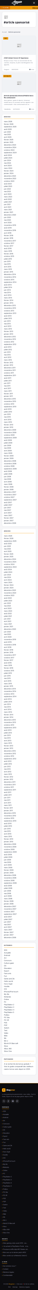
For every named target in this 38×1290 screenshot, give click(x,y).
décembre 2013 (10, 305)
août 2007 (8, 502)
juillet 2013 (8, 318)
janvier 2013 (8, 334)
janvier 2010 (8, 427)
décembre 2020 (10, 215)
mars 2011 (8, 391)
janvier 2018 (8, 238)
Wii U (6, 1041)
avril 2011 (7, 388)
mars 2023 (8, 197)
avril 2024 (8, 166)
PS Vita (7, 1017)
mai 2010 (7, 417)
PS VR (6, 1020)
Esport (6, 971)
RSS (9, 1287)
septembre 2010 (10, 407)
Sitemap (15, 1287)
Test (5, 38)
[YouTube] (13, 1101)
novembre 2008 (10, 464)
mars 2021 (8, 210)
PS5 (5, 1023)
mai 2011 (7, 386)
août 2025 (8, 129)
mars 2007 (8, 515)
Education (8, 968)
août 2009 (8, 440)
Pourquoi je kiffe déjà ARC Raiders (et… (16, 1249)
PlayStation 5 (9, 1012)
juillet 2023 (8, 186)
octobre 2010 (9, 404)
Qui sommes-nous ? (9, 1266)
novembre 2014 (10, 277)
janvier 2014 (8, 303)
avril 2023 (7, 194)
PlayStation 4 (9, 1010)
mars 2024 (8, 168)
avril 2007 (8, 513)
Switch (6, 1028)
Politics (6, 1015)
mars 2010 (8, 422)
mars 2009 (8, 453)
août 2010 (8, 409)
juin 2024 (7, 160)
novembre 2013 (10, 308)
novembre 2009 (10, 432)
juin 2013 (7, 321)
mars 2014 (8, 298)
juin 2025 (7, 132)
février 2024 (8, 171)
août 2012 (7, 347)
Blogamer (12, 1284)
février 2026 (8, 124)
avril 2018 (7, 233)
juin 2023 (7, 189)
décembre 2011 (10, 368)
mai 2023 (7, 191)
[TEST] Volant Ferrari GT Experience (16, 58)
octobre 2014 (9, 280)
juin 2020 (7, 217)
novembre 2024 (10, 147)
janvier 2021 (8, 212)
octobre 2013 (9, 311)
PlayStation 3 (9, 1007)
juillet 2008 (8, 474)
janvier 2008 (8, 489)
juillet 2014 (8, 287)
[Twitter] (4, 1101)
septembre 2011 (10, 375)
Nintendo (7, 997)
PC (5, 1002)
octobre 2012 (9, 342)
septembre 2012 (10, 344)
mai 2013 (7, 324)
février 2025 (8, 140)
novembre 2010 (10, 401)
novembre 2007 (10, 495)
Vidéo (6, 1033)
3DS (5, 950)
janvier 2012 (8, 365)
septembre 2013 (10, 313)
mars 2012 (8, 360)
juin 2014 (7, 290)
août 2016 (8, 248)
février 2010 (8, 425)
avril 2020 (8, 223)
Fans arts (7, 973)
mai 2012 (7, 355)
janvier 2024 (8, 173)
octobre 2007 (9, 497)
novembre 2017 (10, 241)
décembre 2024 (10, 145)
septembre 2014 (10, 282)
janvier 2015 (8, 272)
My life (6, 994)
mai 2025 (7, 134)
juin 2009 (7, 445)
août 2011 (7, 378)
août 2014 (8, 285)
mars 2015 (8, 269)
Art (5, 958)
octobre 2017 (9, 243)
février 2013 (8, 331)
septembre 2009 (10, 438)
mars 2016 (8, 251)
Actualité (7, 76)
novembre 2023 (10, 178)
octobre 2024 (9, 150)
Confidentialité (7, 1275)
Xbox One (8, 1051)
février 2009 (8, 456)
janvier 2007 (8, 521)
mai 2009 (7, 448)
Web (5, 1036)
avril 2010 (7, 420)
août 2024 (8, 155)
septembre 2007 (10, 500)
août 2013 (7, 316)
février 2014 (8, 300)
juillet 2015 (8, 259)
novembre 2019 (10, 225)
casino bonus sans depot (13, 1069)
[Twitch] (17, 1101)
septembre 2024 (10, 153)
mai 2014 (7, 292)
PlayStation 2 (9, 1005)
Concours (8, 960)
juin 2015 (7, 261)
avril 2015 (7, 267)
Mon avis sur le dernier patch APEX (14, 1252)
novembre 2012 (10, 339)
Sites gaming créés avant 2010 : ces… (15, 1243)
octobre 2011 (9, 373)
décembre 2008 (10, 461)
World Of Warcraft (11, 1043)
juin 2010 (7, 414)
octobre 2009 (9, 435)
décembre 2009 (10, 430)
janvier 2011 (8, 396)
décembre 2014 (10, 274)
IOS (5, 989)
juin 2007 (7, 508)
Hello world (8, 981)
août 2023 (8, 184)
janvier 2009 (8, 458)
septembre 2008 (10, 469)
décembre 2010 (10, 399)
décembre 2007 (10, 492)
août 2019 (8, 228)
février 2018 (8, 235)
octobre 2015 (9, 256)
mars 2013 (8, 329)
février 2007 (8, 518)
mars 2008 (8, 484)
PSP (5, 1025)
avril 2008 (8, 482)
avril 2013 (7, 326)
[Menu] (34, 3)
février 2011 (8, 394)
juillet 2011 (8, 381)
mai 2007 (7, 510)
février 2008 (8, 487)
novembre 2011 (10, 370)
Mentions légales (8, 1272)
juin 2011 (7, 383)
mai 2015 (7, 264)
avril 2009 (8, 451)
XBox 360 (8, 1049)
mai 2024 (7, 163)
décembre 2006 (10, 523)
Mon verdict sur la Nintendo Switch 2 (15, 1255)
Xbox (6, 1046)
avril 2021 (7, 207)
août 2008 (8, 471)
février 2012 (8, 363)
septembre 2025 (10, 127)
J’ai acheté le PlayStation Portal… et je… (16, 1246)
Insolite (6, 986)
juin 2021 (7, 204)
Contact (5, 1269)
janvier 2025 (8, 142)
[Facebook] (8, 1101)
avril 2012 (7, 357)
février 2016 (8, 254)
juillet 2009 (8, 443)
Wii (5, 1038)
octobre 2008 (9, 466)
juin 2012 (7, 352)
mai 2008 (7, 479)
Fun (5, 976)
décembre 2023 (10, 176)
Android (7, 955)
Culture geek (9, 963)
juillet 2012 (8, 350)
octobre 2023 (9, 181)
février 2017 (8, 246)
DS (5, 966)
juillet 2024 (8, 158)
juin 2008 (7, 477)
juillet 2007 (8, 505)
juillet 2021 (8, 202)
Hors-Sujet (8, 984)
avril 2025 (7, 137)
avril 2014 (7, 295)
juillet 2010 (8, 412)
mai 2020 (7, 220)
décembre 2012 (10, 337)
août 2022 (8, 199)
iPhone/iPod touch (11, 992)
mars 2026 (8, 121)
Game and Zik (9, 979)
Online (6, 999)
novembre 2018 (10, 230)
